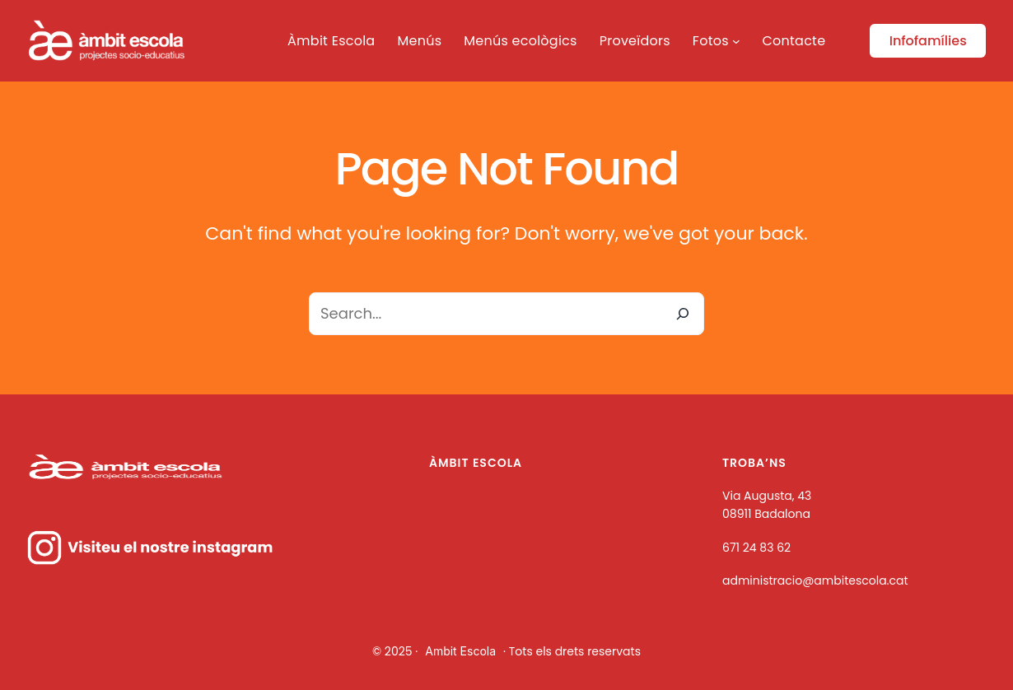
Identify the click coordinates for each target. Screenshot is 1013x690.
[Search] (682, 313)
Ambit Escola (460, 651)
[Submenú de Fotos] (736, 41)
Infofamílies (928, 40)
